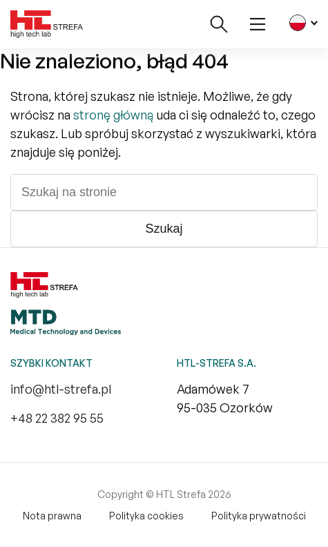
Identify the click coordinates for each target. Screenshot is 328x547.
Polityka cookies (146, 515)
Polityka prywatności (258, 515)
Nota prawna (52, 515)
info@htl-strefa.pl (60, 388)
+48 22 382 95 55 (57, 417)
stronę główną (113, 114)
